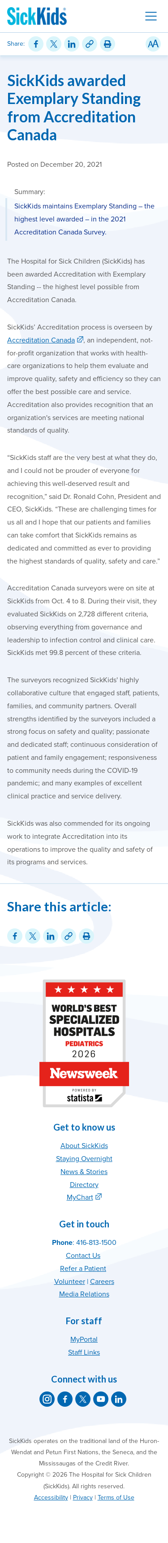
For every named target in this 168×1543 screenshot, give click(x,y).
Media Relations (84, 1294)
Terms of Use (116, 1497)
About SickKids (84, 1145)
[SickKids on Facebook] (65, 1399)
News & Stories (84, 1171)
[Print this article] (107, 44)
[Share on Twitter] (53, 44)
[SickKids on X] (82, 1399)
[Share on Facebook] (35, 44)
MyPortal (84, 1339)
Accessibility (51, 1497)
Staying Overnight (84, 1158)
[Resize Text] (153, 44)
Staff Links (84, 1352)
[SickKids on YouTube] (100, 1399)
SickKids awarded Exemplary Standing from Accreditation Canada (74, 107)
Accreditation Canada (41, 340)
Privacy (83, 1497)
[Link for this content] (89, 44)
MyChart (80, 1197)
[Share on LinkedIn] (71, 44)
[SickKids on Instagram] (47, 1399)
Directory (84, 1184)
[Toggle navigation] (151, 16)
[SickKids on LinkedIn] (118, 1399)
